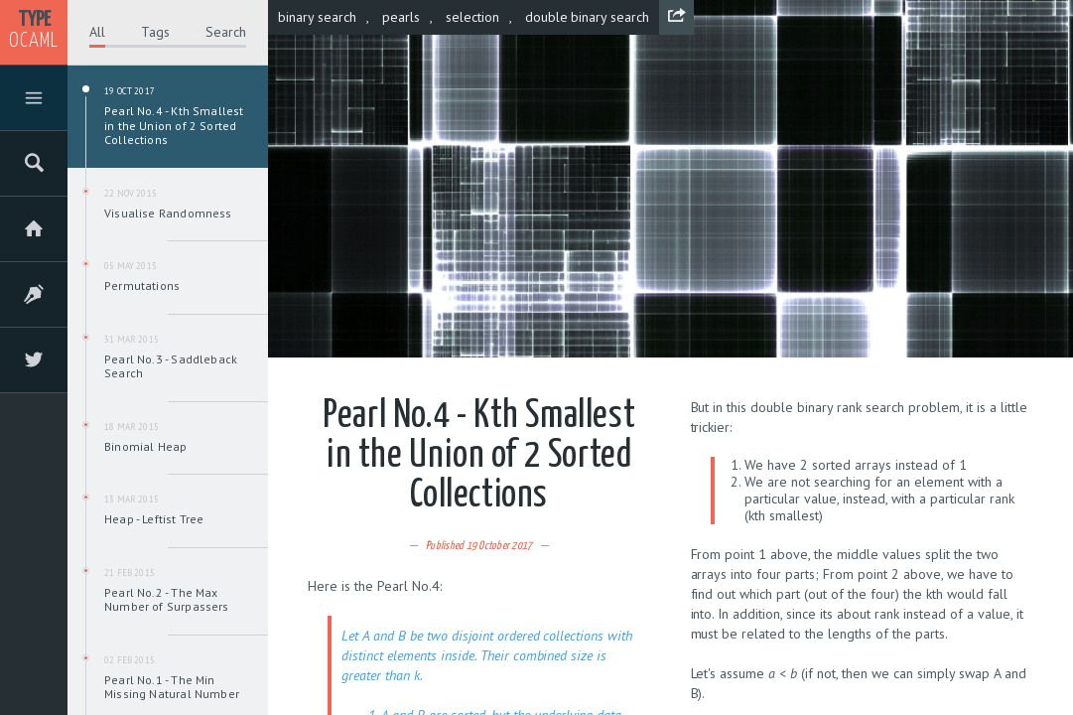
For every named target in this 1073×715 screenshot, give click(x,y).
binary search (317, 17)
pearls (401, 17)
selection (472, 17)
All (97, 32)
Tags (155, 32)
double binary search (587, 17)
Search (225, 32)
